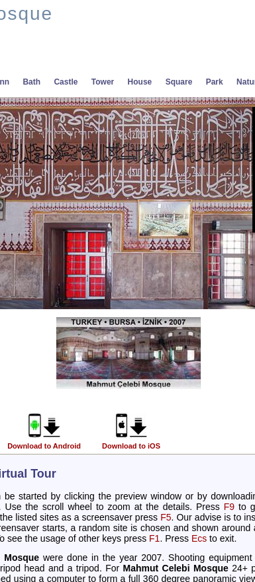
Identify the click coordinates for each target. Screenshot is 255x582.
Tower (102, 82)
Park (214, 82)
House (140, 82)
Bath (31, 82)
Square (179, 82)
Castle (65, 82)
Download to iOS (131, 442)
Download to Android (44, 442)
